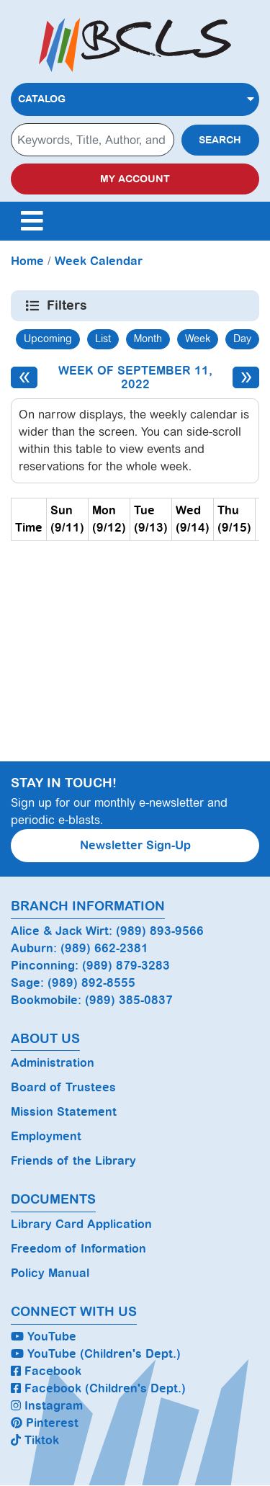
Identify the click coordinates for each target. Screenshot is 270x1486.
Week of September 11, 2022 (135, 377)
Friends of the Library (73, 1161)
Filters (68, 305)
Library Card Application (81, 1224)
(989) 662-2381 (104, 948)
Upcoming (48, 338)
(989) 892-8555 (91, 983)
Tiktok (35, 1440)
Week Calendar (99, 261)
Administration (52, 1063)
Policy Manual (50, 1273)
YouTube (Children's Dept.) (96, 1354)
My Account (135, 179)
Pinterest (44, 1423)
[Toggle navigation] (31, 221)
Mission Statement (64, 1112)
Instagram (47, 1406)
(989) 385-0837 (129, 1000)
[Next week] (246, 377)
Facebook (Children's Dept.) (98, 1388)
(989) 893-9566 (160, 931)
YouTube (43, 1336)
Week (197, 338)
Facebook (46, 1371)
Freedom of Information (78, 1249)
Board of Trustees (63, 1087)
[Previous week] (24, 377)
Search (220, 140)
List (103, 338)
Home (27, 261)
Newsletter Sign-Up (135, 845)
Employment (46, 1136)
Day (242, 338)
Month (148, 338)
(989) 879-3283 (126, 965)
